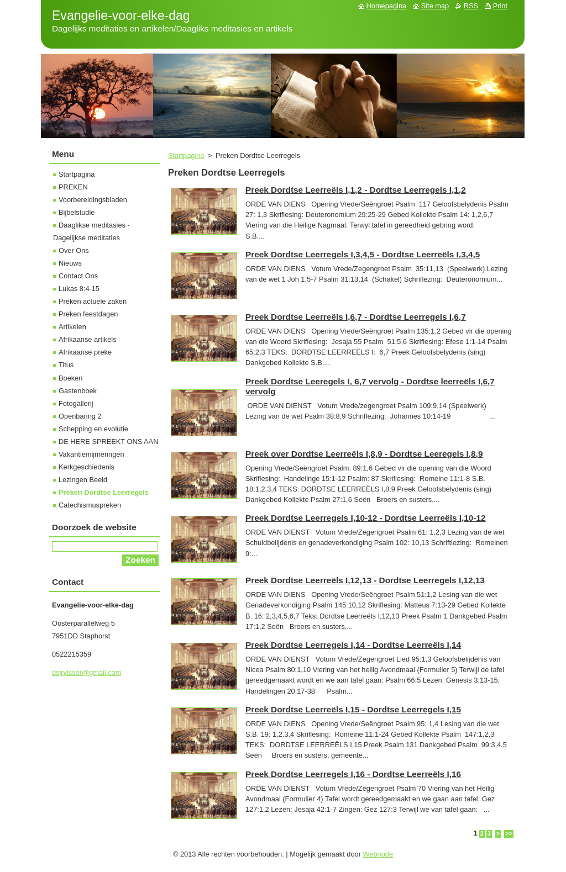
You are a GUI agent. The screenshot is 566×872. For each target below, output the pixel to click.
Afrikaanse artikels (88, 339)
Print (500, 6)
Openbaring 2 (80, 416)
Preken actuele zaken (93, 301)
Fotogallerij (76, 403)
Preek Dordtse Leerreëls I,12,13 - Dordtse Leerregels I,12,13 (365, 580)
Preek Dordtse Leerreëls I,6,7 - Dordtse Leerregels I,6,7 (355, 316)
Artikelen (72, 327)
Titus (66, 365)
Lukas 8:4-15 (79, 288)
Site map (435, 6)
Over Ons (74, 250)
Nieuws (70, 263)
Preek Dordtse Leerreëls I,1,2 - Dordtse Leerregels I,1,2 (355, 189)
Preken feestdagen (88, 314)
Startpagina (186, 155)
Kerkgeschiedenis (86, 467)
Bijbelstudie (77, 212)
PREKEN (73, 187)
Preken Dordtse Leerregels (104, 492)
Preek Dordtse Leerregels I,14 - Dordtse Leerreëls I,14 (353, 644)
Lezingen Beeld (83, 479)
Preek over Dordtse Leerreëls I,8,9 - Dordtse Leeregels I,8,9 (364, 453)
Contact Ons (78, 276)
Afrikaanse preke (85, 352)
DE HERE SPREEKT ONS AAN (108, 441)
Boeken (70, 378)
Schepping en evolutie (93, 429)
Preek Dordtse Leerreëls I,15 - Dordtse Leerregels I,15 (353, 709)
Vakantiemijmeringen (91, 454)
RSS (471, 6)
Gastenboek (78, 391)
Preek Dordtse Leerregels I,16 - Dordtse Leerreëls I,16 (353, 774)
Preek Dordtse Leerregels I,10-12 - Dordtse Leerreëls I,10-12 (365, 517)
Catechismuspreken (90, 505)
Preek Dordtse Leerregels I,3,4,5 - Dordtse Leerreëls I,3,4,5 (362, 254)
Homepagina (386, 6)
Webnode (378, 854)
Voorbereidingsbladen (93, 199)
